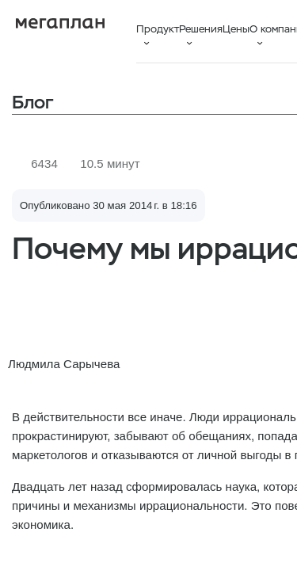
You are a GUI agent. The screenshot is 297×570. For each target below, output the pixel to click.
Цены (236, 29)
